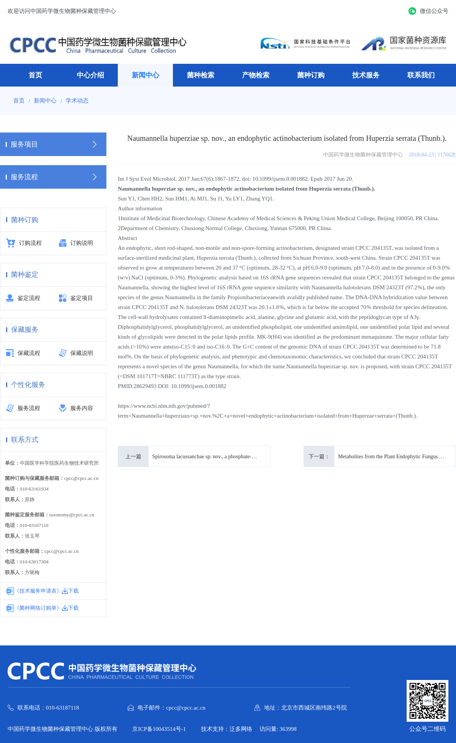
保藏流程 (23, 353)
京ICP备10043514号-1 (159, 729)
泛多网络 (241, 729)
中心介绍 (90, 75)
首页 (35, 75)
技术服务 (366, 75)
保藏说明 (76, 353)
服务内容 (76, 408)
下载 (70, 591)
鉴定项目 (76, 298)
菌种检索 (200, 75)
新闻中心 (145, 75)
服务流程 (23, 408)
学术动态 (77, 101)
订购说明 (76, 243)
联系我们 (421, 75)
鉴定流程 (23, 298)
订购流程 (24, 243)
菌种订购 (311, 75)
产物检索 (255, 75)
